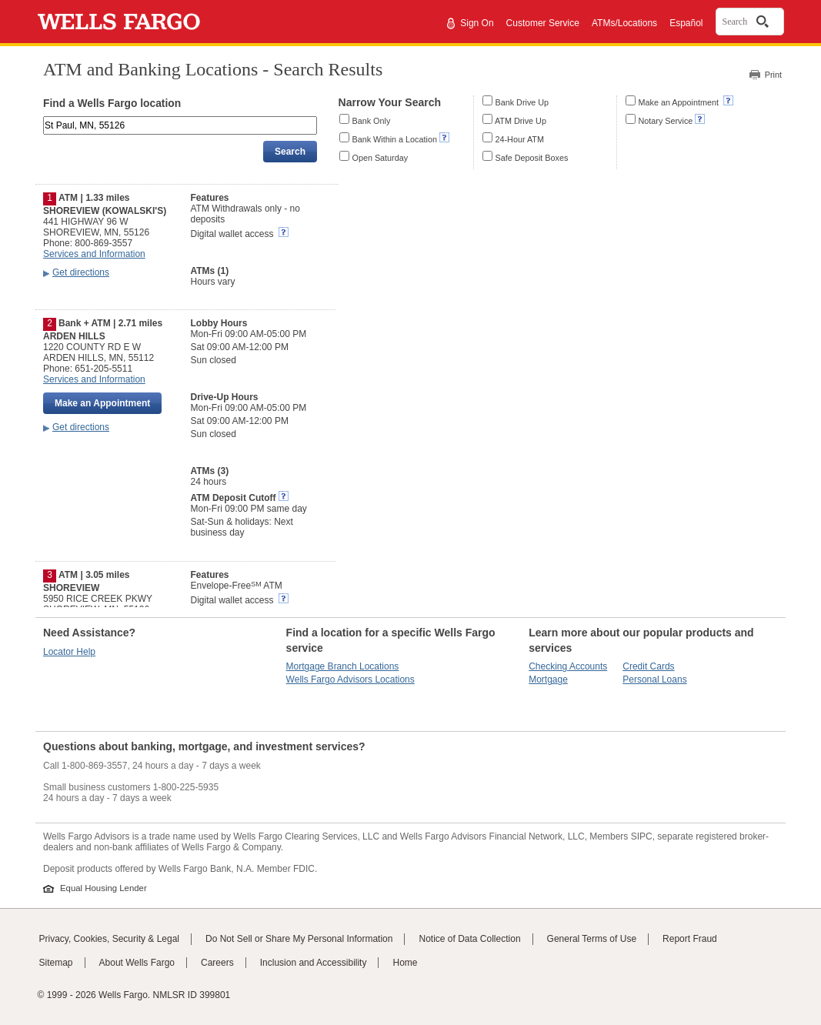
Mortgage (548, 679)
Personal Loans (654, 679)
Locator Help (69, 651)
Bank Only (371, 120)
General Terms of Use (592, 938)
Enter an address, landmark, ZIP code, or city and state (44, 119)
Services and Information (94, 254)
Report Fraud (689, 938)
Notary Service (666, 120)
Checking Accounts (568, 666)
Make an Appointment (680, 102)
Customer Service (542, 23)
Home (404, 962)
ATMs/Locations (624, 23)
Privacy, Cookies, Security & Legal (109, 938)
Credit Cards (648, 666)
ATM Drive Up (520, 120)
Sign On (476, 23)
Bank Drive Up (522, 102)
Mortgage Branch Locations (342, 666)
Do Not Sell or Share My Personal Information (298, 938)
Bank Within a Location (394, 139)
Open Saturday (380, 157)
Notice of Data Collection (469, 938)
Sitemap (56, 962)
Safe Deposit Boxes (532, 157)
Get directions (80, 272)
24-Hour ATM (520, 139)
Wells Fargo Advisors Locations (350, 679)
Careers (217, 962)
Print (773, 74)
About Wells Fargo (137, 962)
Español (686, 23)
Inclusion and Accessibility (313, 962)
